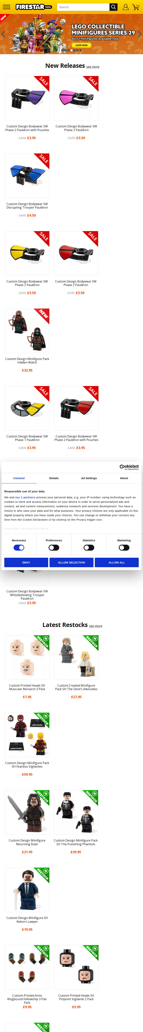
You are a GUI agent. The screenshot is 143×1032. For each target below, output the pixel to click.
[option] (71, 34)
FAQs (71, 904)
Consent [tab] (19, 478)
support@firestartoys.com (71, 910)
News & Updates (71, 836)
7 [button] (80, 50)
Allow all (117, 562)
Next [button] (139, 34)
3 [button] (68, 50)
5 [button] (74, 50)
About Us (71, 829)
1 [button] (62, 50)
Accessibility (71, 871)
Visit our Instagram (71, 949)
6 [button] (77, 50)
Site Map (71, 884)
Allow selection (71, 562)
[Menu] (6, 7)
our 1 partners (25, 497)
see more (92, 67)
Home (71, 816)
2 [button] (65, 50)
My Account (71, 822)
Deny (26, 562)
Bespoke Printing (71, 916)
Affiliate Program (71, 928)
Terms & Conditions (71, 857)
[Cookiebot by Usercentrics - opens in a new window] (122, 467)
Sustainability (71, 877)
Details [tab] (54, 478)
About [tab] (124, 478)
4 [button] (71, 50)
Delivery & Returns (71, 850)
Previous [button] (3, 34)
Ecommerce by (71, 1028)
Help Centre (71, 898)
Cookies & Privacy (71, 864)
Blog (71, 843)
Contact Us (71, 892)
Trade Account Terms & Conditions (71, 922)
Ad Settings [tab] (89, 478)
